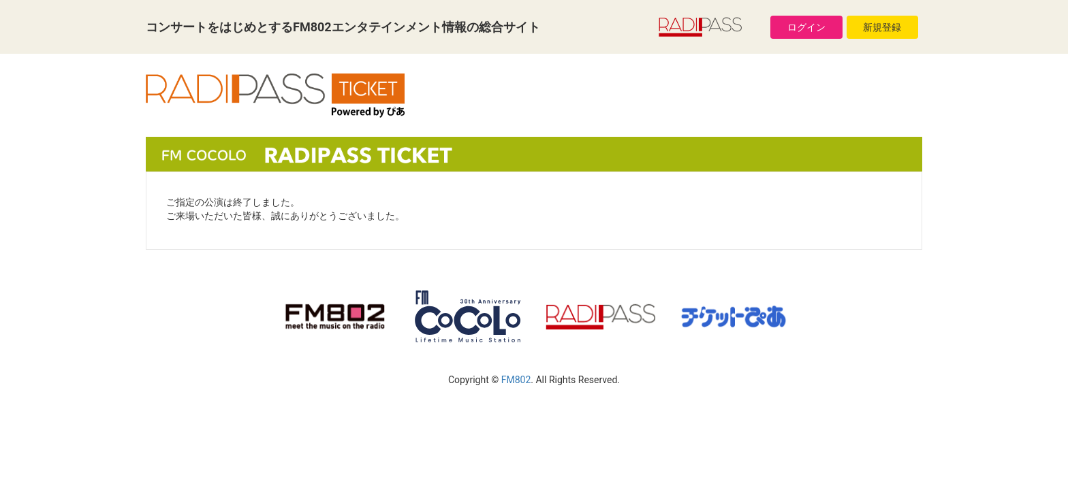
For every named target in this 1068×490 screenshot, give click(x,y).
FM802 (516, 379)
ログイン (806, 27)
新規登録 (882, 27)
